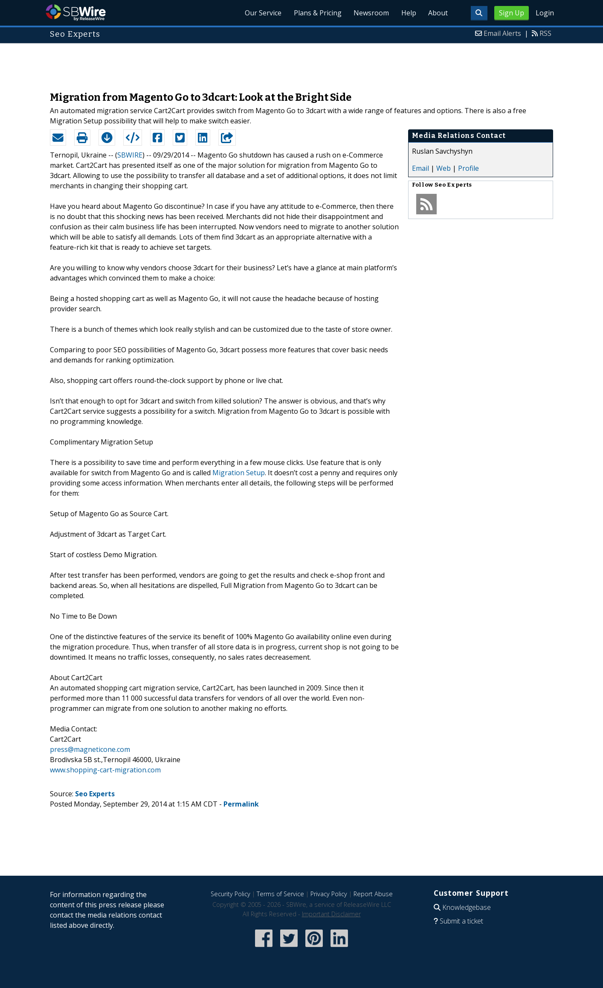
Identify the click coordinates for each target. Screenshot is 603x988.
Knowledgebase (466, 907)
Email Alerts (502, 33)
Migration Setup (238, 472)
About (437, 13)
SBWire (76, 12)
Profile (468, 168)
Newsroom (367, 13)
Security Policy (230, 894)
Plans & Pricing (312, 13)
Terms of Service (280, 894)
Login (545, 13)
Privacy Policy (328, 894)
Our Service (256, 13)
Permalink (241, 804)
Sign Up (511, 13)
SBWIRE (129, 155)
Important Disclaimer (331, 914)
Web (443, 168)
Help (406, 13)
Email (420, 168)
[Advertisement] (301, 63)
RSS (545, 33)
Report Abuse (373, 894)
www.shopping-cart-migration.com (105, 770)
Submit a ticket (461, 921)
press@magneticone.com (90, 749)
